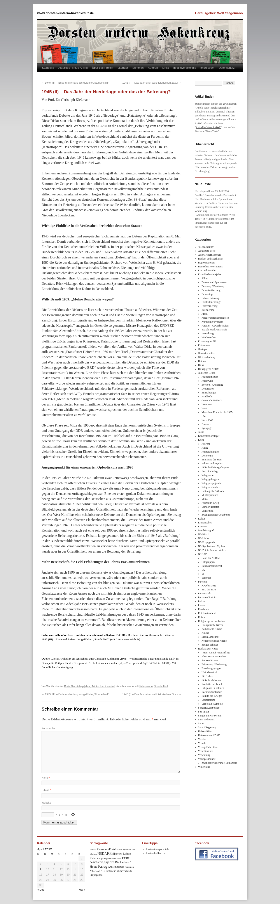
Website (46, 802)
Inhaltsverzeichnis (184, 67)
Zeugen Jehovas (209, 644)
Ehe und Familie (206, 270)
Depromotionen (206, 262)
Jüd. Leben (207, 676)
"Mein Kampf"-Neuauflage (215, 652)
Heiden (202, 361)
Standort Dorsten (210, 506)
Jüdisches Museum (211, 680)
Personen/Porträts (207, 597)
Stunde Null (161, 686)
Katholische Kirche (211, 628)
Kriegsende (146, 686)
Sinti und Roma (206, 719)
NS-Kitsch (203, 534)
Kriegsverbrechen (210, 487)
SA (203, 569)
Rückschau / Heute (102, 686)
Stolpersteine (208, 699)
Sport (201, 723)
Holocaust (206, 404)
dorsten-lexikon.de (155, 853)
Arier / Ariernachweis (209, 254)
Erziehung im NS (207, 341)
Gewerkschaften (206, 353)
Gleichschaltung (206, 357)
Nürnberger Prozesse (212, 321)
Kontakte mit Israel (211, 684)
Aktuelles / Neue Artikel (73, 67)
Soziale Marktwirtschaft (214, 329)
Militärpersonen (209, 495)
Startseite (48, 67)
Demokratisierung (210, 290)
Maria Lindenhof (210, 636)
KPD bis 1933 (208, 585)
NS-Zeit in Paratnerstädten (212, 550)
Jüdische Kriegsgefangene (215, 467)
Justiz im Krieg (209, 471)
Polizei (201, 601)
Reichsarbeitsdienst (211, 565)
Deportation (207, 388)
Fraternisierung (209, 305)
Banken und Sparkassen (210, 258)
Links (165, 67)
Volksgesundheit (206, 758)
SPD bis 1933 (208, 589)
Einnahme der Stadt (211, 459)
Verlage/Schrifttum (208, 747)
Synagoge (206, 428)
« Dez (40, 889)
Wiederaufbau (208, 337)
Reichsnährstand (206, 613)
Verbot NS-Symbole (212, 703)
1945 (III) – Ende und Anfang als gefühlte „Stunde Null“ (75, 82)
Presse (201, 605)
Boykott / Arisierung (212, 384)
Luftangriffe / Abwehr (213, 491)
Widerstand (204, 766)
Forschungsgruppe (211, 668)
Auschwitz (207, 380)
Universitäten (205, 731)
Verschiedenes (205, 751)
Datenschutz (226, 67)
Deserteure (207, 455)
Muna (204, 498)
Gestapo (202, 349)
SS (202, 573)
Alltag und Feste (206, 250)
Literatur (122, 67)
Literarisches (205, 522)
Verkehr (202, 743)
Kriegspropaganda (211, 483)
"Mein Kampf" (206, 246)
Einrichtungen (208, 392)
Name (46, 777)
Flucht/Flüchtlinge (211, 302)
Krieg (201, 439)
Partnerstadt (204, 593)
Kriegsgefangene (210, 479)
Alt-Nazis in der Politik (213, 656)
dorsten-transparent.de (157, 849)
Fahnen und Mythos (211, 463)
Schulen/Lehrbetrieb (209, 707)
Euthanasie (204, 345)
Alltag (204, 278)
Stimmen (138, 67)
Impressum (207, 67)
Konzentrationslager (208, 435)
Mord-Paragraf (206, 530)
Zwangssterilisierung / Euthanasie (219, 762)
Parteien (202, 581)
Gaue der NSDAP (210, 558)
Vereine (202, 739)
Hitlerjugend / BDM (208, 368)
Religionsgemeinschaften (211, 621)
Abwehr (205, 443)
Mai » (82, 889)
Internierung (207, 309)
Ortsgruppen (208, 561)
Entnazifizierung (210, 298)
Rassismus (203, 609)
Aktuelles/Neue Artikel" (208, 127)
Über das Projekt (102, 67)
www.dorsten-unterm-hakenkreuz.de (65, 13)
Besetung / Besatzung (212, 286)
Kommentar (48, 728)
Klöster (205, 632)
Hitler (201, 365)
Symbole (206, 577)
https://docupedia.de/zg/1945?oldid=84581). (145, 663)
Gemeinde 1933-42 (211, 400)
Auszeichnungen (210, 451)
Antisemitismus (209, 376)
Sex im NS (204, 711)
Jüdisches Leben (206, 372)
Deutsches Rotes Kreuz (210, 266)
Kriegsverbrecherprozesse (215, 317)
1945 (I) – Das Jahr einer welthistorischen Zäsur (152, 82)
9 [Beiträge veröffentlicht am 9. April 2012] (41, 869)
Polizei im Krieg (210, 502)
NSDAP (202, 554)
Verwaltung (207, 333)
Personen (206, 424)
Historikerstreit (209, 672)
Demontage (207, 294)
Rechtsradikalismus (211, 691)
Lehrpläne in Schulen (212, 688)
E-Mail (46, 790)
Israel (204, 408)
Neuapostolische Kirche (214, 640)
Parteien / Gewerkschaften (215, 325)
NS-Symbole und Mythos (211, 546)
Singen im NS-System (210, 715)
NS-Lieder (203, 538)
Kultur (201, 518)
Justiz (204, 313)
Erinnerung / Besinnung (214, 664)
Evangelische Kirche (212, 625)
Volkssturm (207, 510)
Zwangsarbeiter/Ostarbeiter (215, 514)
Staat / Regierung (207, 727)
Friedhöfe (206, 396)
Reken (201, 617)
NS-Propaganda (206, 542)
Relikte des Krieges (211, 695)
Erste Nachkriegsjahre (77, 686)
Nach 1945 (207, 420)
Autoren (153, 67)
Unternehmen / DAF (209, 735)
